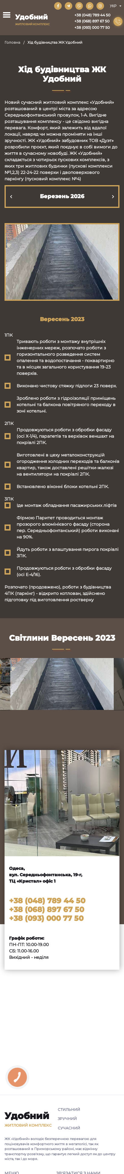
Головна (12, 42)
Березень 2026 (62, 196)
